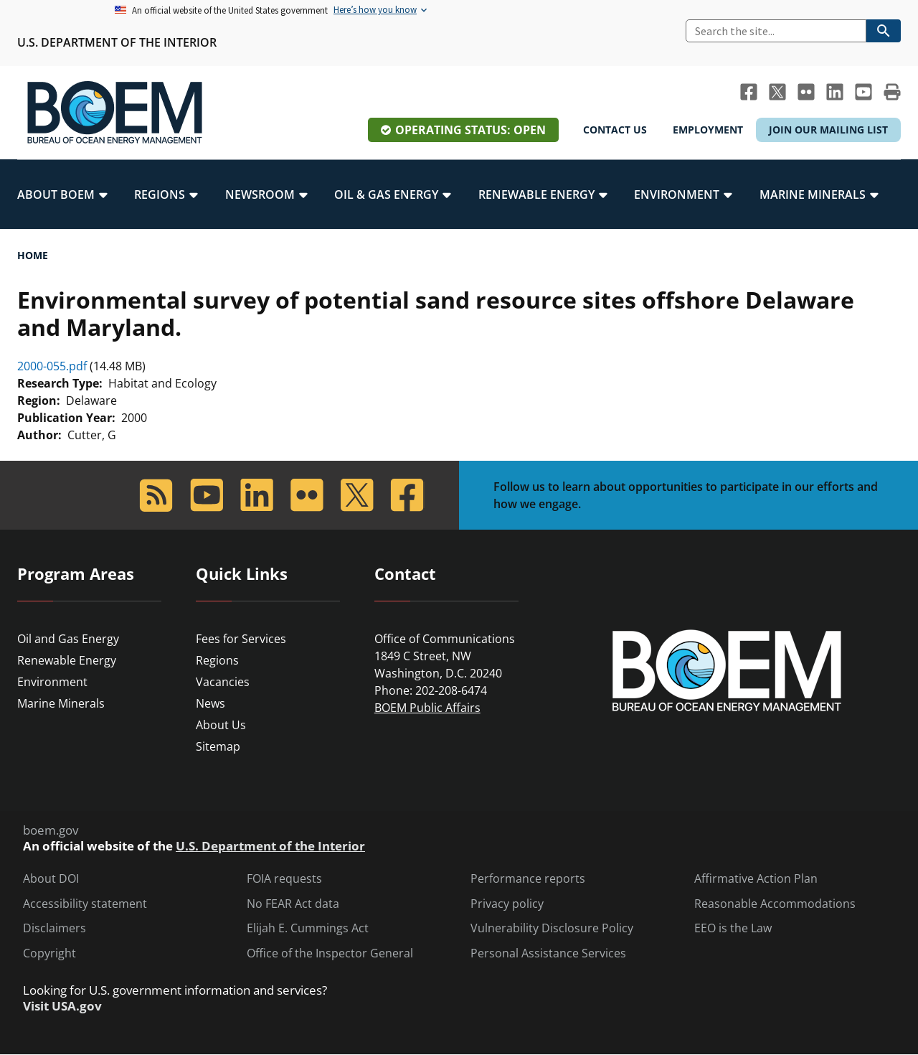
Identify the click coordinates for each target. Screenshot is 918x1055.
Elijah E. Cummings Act (308, 928)
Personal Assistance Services (548, 953)
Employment (708, 129)
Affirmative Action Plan (756, 878)
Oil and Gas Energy (68, 639)
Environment (52, 682)
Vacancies (223, 682)
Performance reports (527, 878)
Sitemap (218, 746)
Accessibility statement (85, 903)
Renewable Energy (66, 660)
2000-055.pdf (52, 366)
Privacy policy (507, 903)
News (210, 703)
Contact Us (615, 129)
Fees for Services (241, 639)
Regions (217, 660)
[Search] (776, 30)
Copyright (49, 953)
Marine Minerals (61, 703)
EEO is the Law (733, 928)
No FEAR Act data (293, 903)
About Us (221, 725)
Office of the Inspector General (330, 953)
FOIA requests (284, 878)
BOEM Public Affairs (427, 708)
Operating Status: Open (470, 130)
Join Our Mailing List (828, 129)
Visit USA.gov (62, 1006)
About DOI (51, 878)
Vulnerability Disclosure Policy (551, 928)
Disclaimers (54, 928)
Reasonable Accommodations (775, 903)
